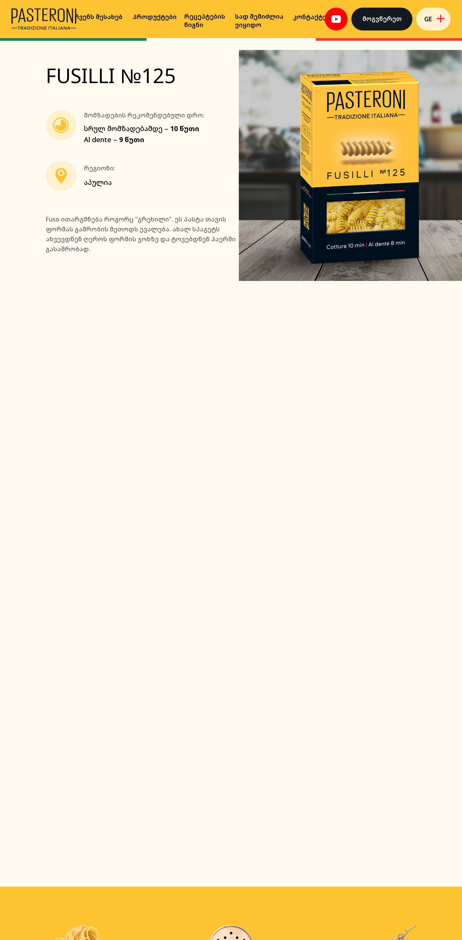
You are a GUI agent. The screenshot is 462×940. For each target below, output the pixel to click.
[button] (381, 19)
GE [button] (428, 19)
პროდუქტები (155, 17)
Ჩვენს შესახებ (98, 17)
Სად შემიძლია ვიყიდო (259, 20)
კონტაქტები (313, 17)
